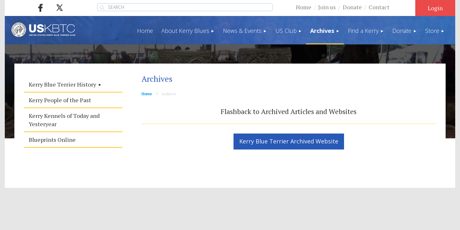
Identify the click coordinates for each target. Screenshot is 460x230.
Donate (352, 7)
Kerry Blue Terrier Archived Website (288, 141)
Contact (379, 7)
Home (303, 7)
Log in (435, 8)
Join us (327, 7)
